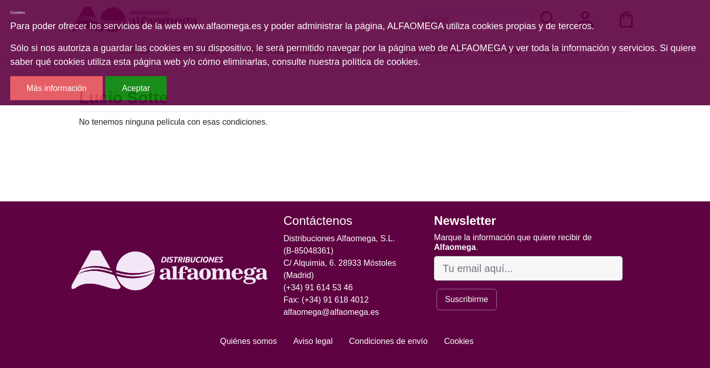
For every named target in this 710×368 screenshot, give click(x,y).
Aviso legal (313, 341)
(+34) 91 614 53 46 (318, 287)
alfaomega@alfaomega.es (331, 312)
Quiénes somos (248, 341)
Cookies (459, 341)
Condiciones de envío (388, 341)
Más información (56, 88)
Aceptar (136, 88)
